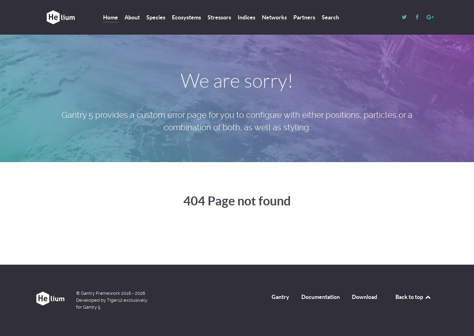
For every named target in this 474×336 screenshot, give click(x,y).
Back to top (413, 297)
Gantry (280, 297)
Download (364, 297)
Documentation (320, 297)
